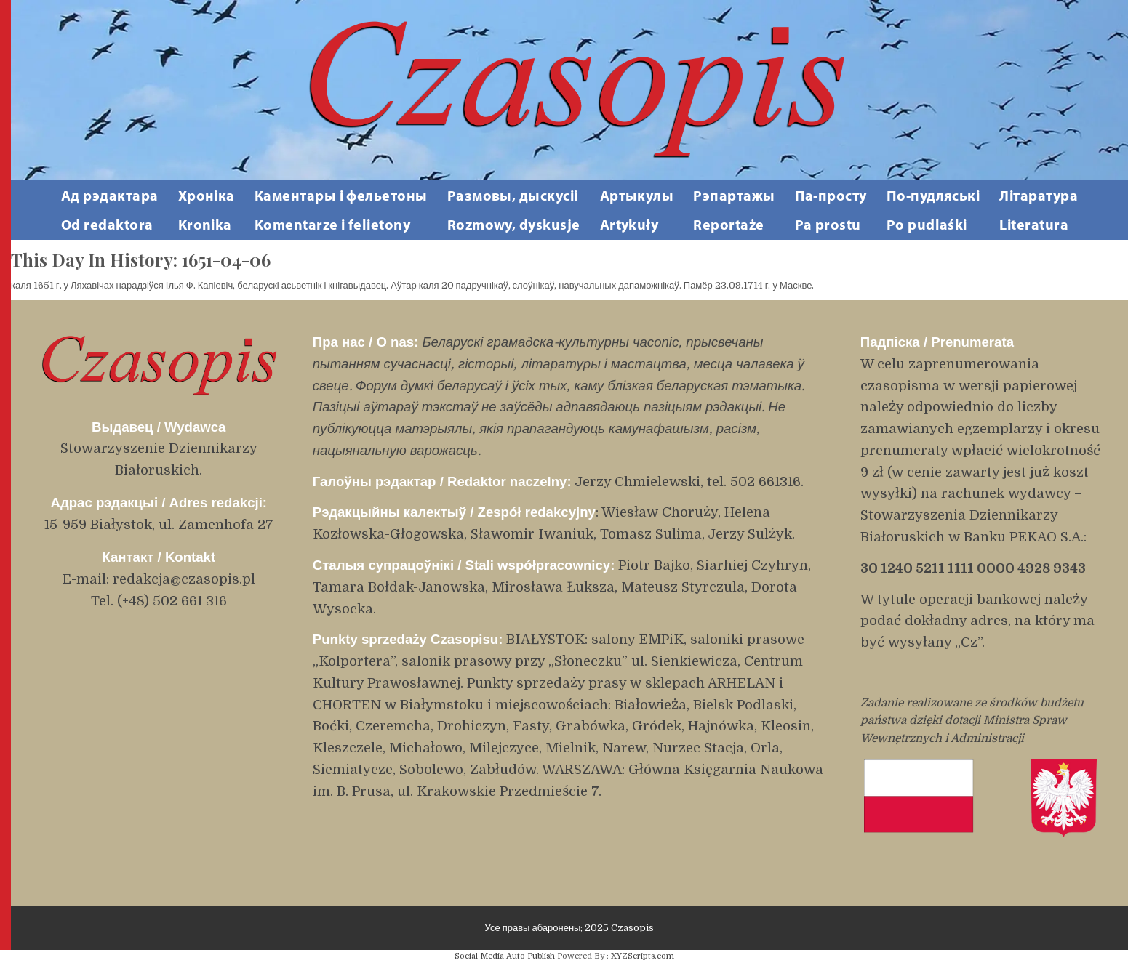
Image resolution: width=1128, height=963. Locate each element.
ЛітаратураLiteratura (1038, 209)
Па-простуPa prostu (831, 209)
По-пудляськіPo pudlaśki (933, 209)
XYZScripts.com (642, 956)
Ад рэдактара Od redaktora (110, 209)
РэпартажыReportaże (734, 209)
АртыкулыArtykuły (637, 209)
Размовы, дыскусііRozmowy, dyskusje (513, 209)
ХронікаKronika (206, 209)
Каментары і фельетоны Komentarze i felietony (341, 209)
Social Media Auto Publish (505, 956)
